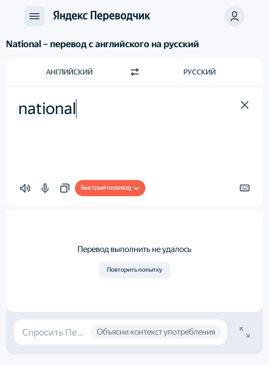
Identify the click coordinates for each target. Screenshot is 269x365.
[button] (234, 16)
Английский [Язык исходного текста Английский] (69, 72)
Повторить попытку (134, 269)
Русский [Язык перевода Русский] (199, 72)
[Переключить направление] (135, 72)
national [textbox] (47, 108)
